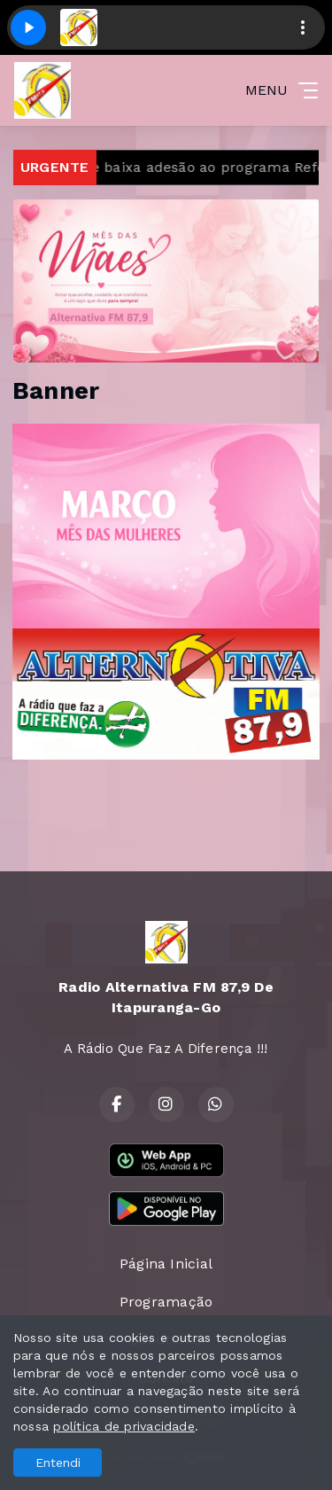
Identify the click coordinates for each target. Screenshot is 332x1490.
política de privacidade (124, 1426)
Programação (166, 1301)
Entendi (58, 1462)
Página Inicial (166, 1263)
